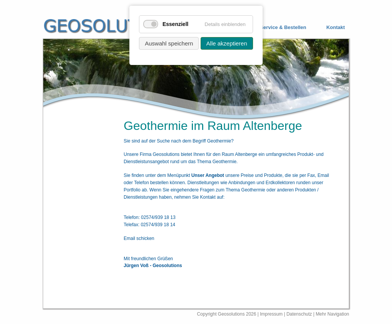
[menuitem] (277, 27)
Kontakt (335, 27)
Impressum (271, 314)
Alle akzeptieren (226, 43)
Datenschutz (299, 314)
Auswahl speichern (169, 43)
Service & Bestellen (283, 27)
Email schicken (139, 238)
